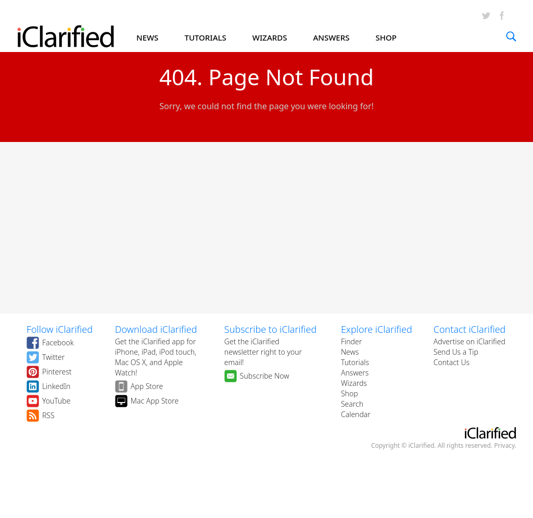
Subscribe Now (264, 376)
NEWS (147, 37)
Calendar (356, 414)
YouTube (56, 401)
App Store (147, 386)
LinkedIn (56, 386)
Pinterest (57, 372)
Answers (355, 373)
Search (352, 404)
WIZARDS (269, 37)
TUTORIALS (205, 37)
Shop (349, 393)
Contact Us (451, 362)
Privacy (504, 445)
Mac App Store (155, 401)
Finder (351, 341)
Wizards (354, 383)
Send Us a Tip (456, 352)
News (350, 352)
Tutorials (355, 362)
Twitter (53, 357)
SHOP (386, 37)
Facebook (58, 342)
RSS (48, 415)
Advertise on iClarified (469, 341)
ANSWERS (331, 37)
